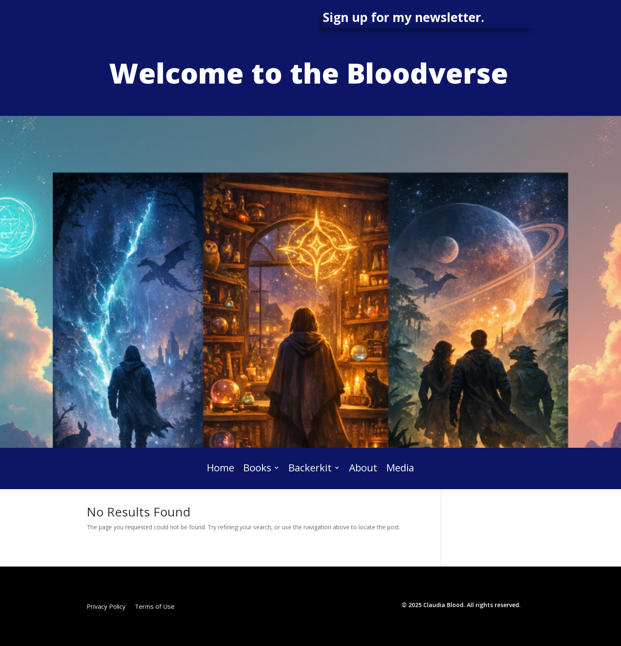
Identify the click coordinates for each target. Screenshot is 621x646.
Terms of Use (155, 606)
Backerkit (310, 468)
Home (220, 468)
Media (400, 468)
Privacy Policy (106, 606)
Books (257, 468)
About (363, 468)
